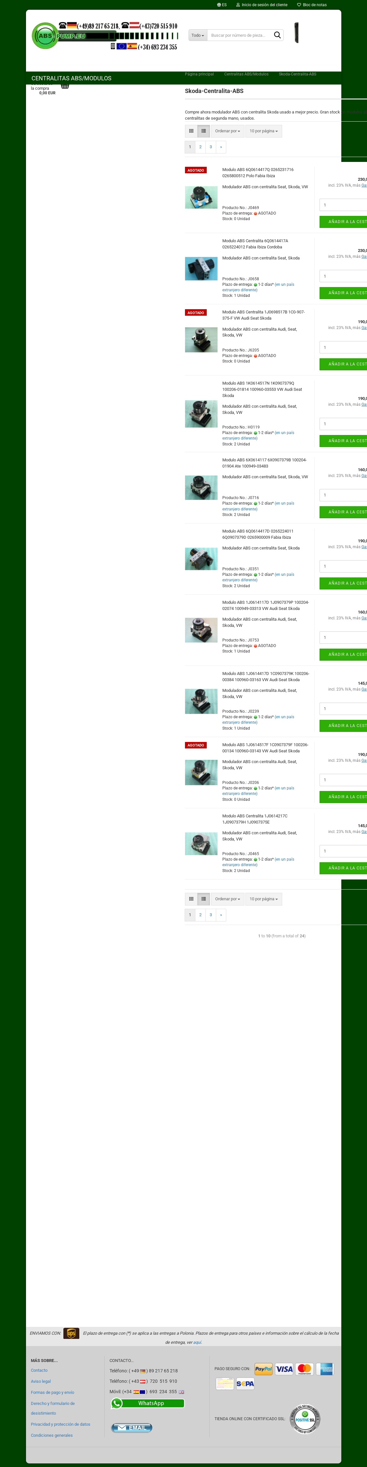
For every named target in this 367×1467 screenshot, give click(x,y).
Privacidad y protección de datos (60, 1427)
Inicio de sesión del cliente (261, 5)
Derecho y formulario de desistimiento (53, 1412)
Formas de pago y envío (52, 1396)
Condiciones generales (52, 1438)
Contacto (39, 1373)
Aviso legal (41, 1384)
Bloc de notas (312, 5)
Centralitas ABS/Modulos (71, 78)
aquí (197, 1346)
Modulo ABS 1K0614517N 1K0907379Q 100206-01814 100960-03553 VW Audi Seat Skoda (262, 393)
